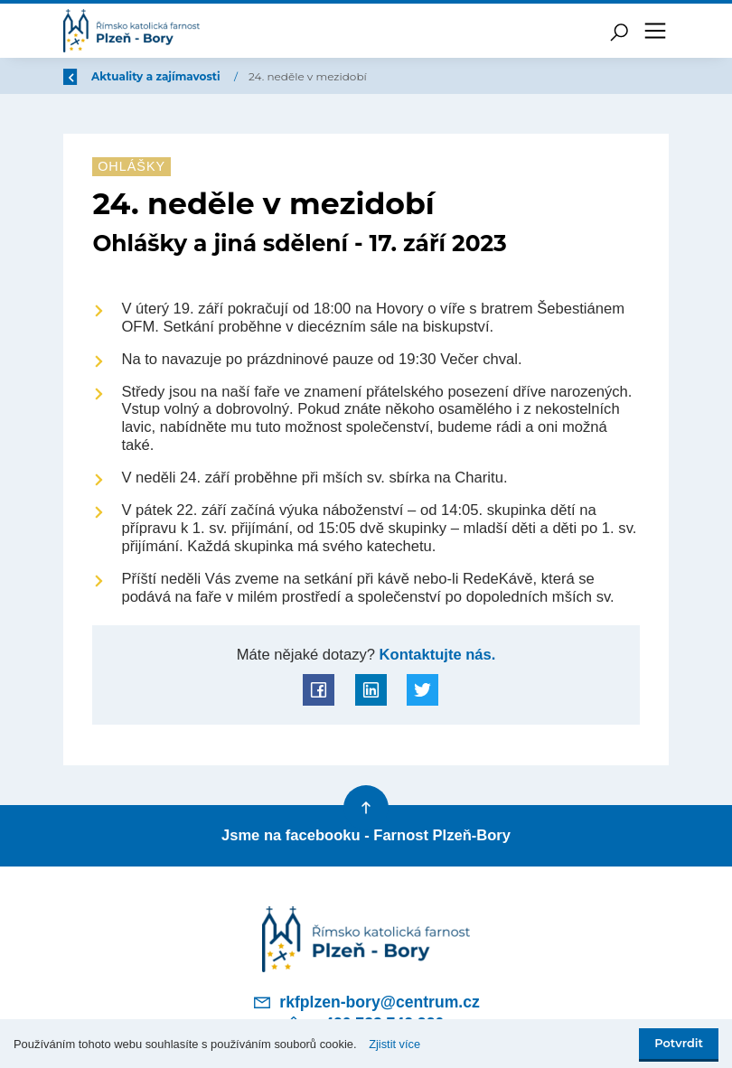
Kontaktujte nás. (435, 654)
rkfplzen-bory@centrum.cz (366, 999)
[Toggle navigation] (655, 31)
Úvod (158, 76)
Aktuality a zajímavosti (266, 76)
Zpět (88, 76)
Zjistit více (394, 1044)
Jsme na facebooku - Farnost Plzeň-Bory (366, 834)
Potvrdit (678, 1043)
